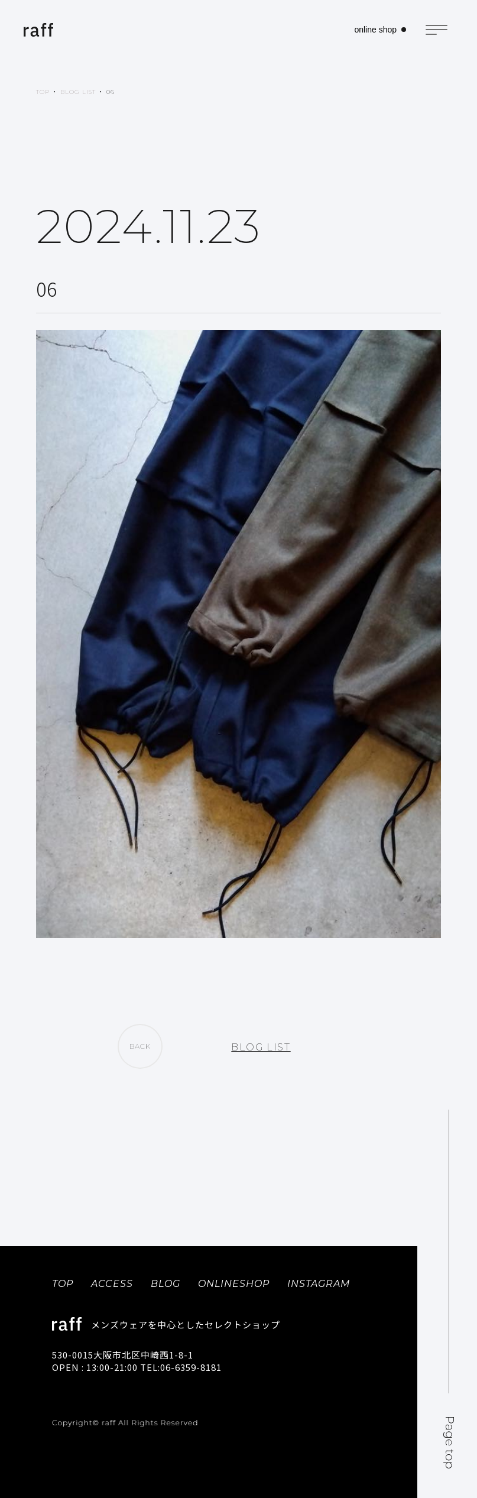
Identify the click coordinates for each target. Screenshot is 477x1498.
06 (110, 92)
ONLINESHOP (234, 1283)
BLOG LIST (78, 92)
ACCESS (112, 1283)
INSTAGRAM (318, 1283)
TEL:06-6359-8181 (181, 1367)
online (375, 29)
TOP (43, 92)
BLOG (165, 1283)
